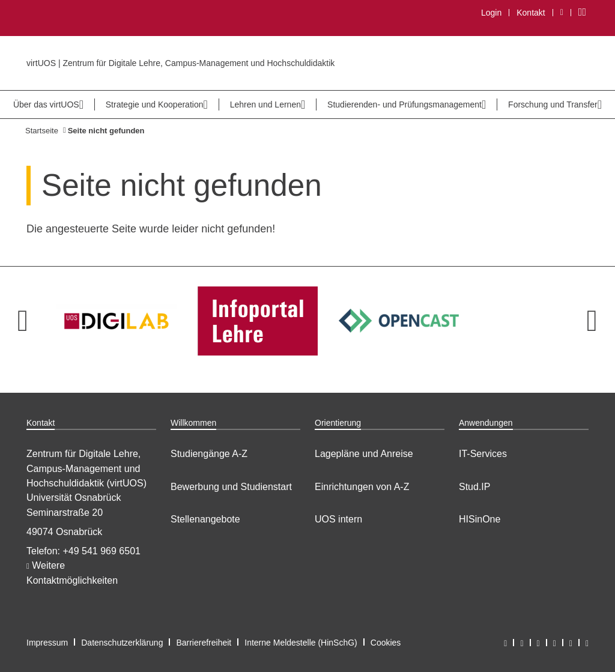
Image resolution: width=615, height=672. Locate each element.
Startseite (41, 130)
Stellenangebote (205, 519)
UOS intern (338, 519)
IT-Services (483, 454)
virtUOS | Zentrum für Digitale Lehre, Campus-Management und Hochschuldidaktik (180, 63)
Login (491, 12)
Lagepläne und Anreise (364, 454)
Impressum (47, 642)
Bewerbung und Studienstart (231, 487)
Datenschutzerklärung (122, 642)
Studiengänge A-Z (209, 454)
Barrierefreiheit (203, 642)
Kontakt (531, 12)
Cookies (386, 642)
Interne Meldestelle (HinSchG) (300, 642)
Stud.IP (474, 487)
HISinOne (479, 519)
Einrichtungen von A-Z (362, 487)
